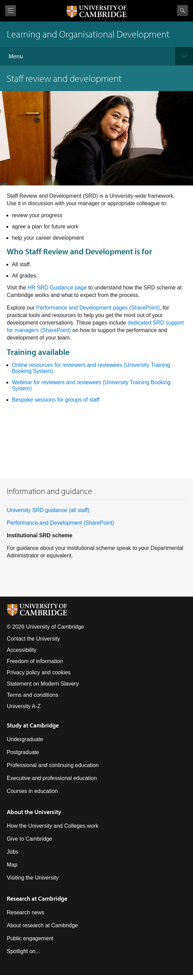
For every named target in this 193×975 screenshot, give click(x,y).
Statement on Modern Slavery (43, 684)
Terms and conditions (32, 695)
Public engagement (30, 938)
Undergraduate (25, 739)
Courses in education (32, 791)
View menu (10, 10)
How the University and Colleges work (52, 826)
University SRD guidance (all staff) (48, 510)
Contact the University (33, 639)
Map (12, 865)
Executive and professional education (52, 778)
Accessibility (21, 650)
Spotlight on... (23, 951)
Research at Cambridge (37, 898)
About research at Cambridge (42, 925)
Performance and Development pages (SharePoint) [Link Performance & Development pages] (98, 308)
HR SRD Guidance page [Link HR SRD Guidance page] (57, 287)
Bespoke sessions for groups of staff (56, 400)
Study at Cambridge (33, 725)
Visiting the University (33, 878)
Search (182, 10)
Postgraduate (23, 752)
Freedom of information (35, 661)
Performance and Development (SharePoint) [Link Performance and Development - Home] (60, 523)
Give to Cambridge (29, 839)
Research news (25, 912)
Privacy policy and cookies (39, 672)
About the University (34, 812)
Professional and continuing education (53, 765)
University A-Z (24, 706)
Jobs (12, 852)
